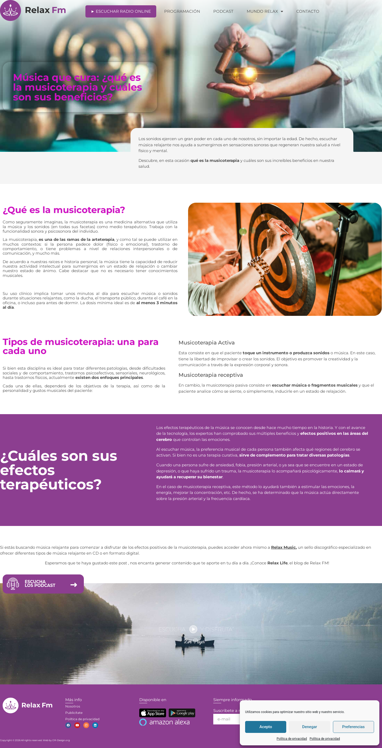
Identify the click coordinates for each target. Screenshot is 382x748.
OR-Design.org (61, 740)
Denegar (309, 726)
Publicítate (74, 713)
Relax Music (283, 547)
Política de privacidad (292, 739)
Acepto (265, 726)
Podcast (223, 11)
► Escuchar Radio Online (121, 11)
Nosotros (72, 706)
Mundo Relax (265, 11)
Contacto (307, 11)
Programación (182, 11)
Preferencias (353, 726)
